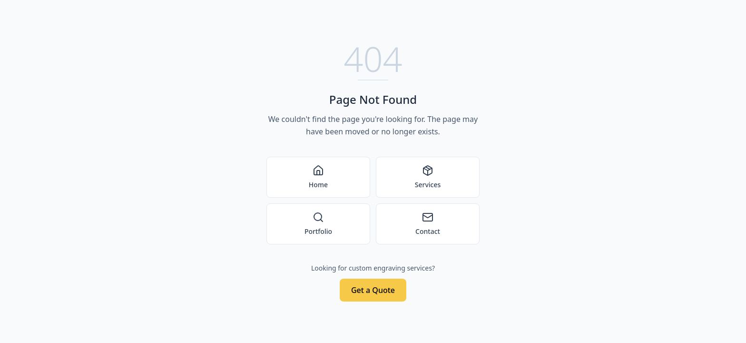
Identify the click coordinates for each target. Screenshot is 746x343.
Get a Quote (373, 290)
